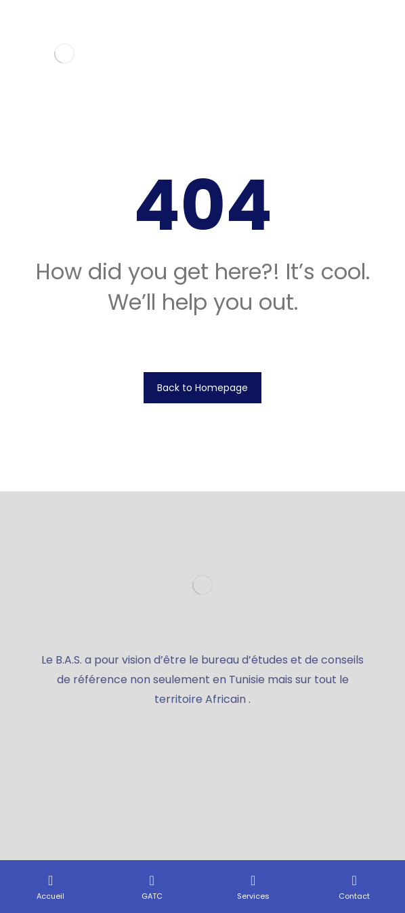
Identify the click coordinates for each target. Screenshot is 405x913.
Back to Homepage (202, 387)
